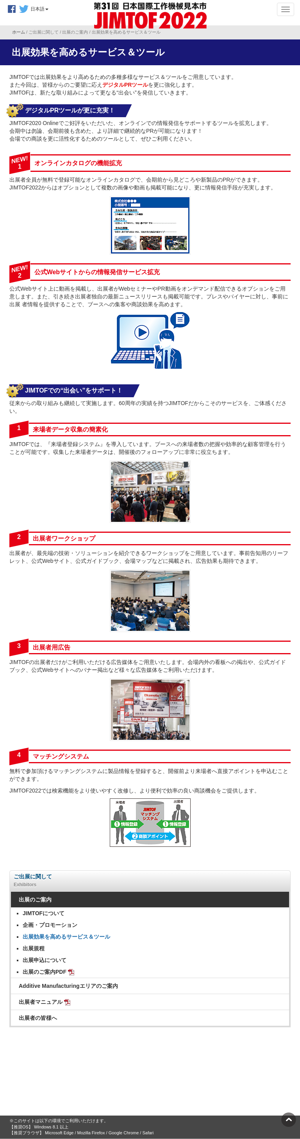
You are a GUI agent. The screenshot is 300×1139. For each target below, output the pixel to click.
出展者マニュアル (44, 1002)
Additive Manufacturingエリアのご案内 (68, 986)
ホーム (19, 32)
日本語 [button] (39, 9)
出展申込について (44, 960)
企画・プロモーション (50, 925)
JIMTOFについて (43, 913)
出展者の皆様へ (38, 1018)
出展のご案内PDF (48, 972)
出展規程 (34, 948)
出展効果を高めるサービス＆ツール (66, 937)
